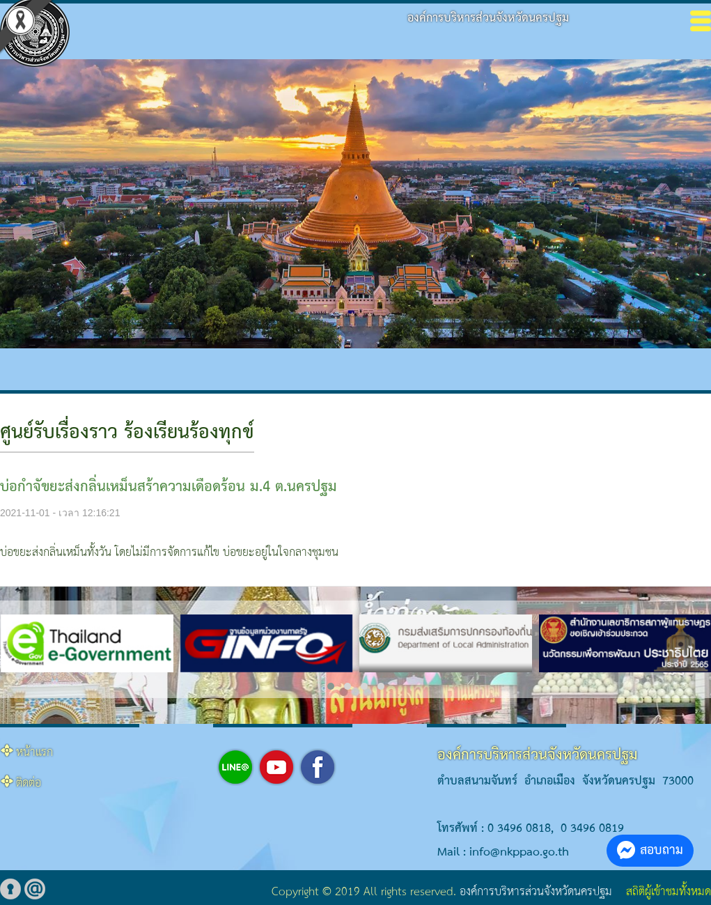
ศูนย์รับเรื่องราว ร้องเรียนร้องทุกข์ (127, 433)
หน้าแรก (34, 752)
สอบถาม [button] (650, 850)
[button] (330, 686)
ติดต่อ (28, 783)
